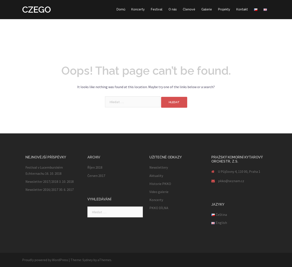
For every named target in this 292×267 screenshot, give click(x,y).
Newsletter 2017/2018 (41, 181)
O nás (173, 9)
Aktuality (156, 175)
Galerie (206, 9)
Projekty (224, 9)
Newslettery (158, 167)
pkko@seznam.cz (231, 181)
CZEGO (36, 9)
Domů (121, 9)
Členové (189, 9)
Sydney (87, 260)
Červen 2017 (96, 175)
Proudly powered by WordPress (45, 260)
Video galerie (159, 192)
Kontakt (242, 9)
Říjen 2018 (94, 167)
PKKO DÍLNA (158, 208)
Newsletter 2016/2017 (41, 189)
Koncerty (138, 9)
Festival (156, 9)
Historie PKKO (160, 183)
